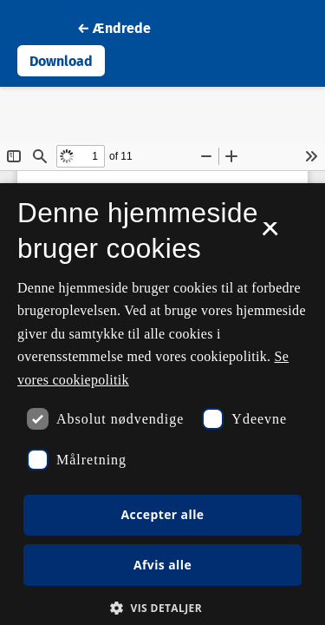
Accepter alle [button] (162, 514)
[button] (162, 607)
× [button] (270, 234)
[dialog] (162, 404)
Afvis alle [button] (162, 564)
